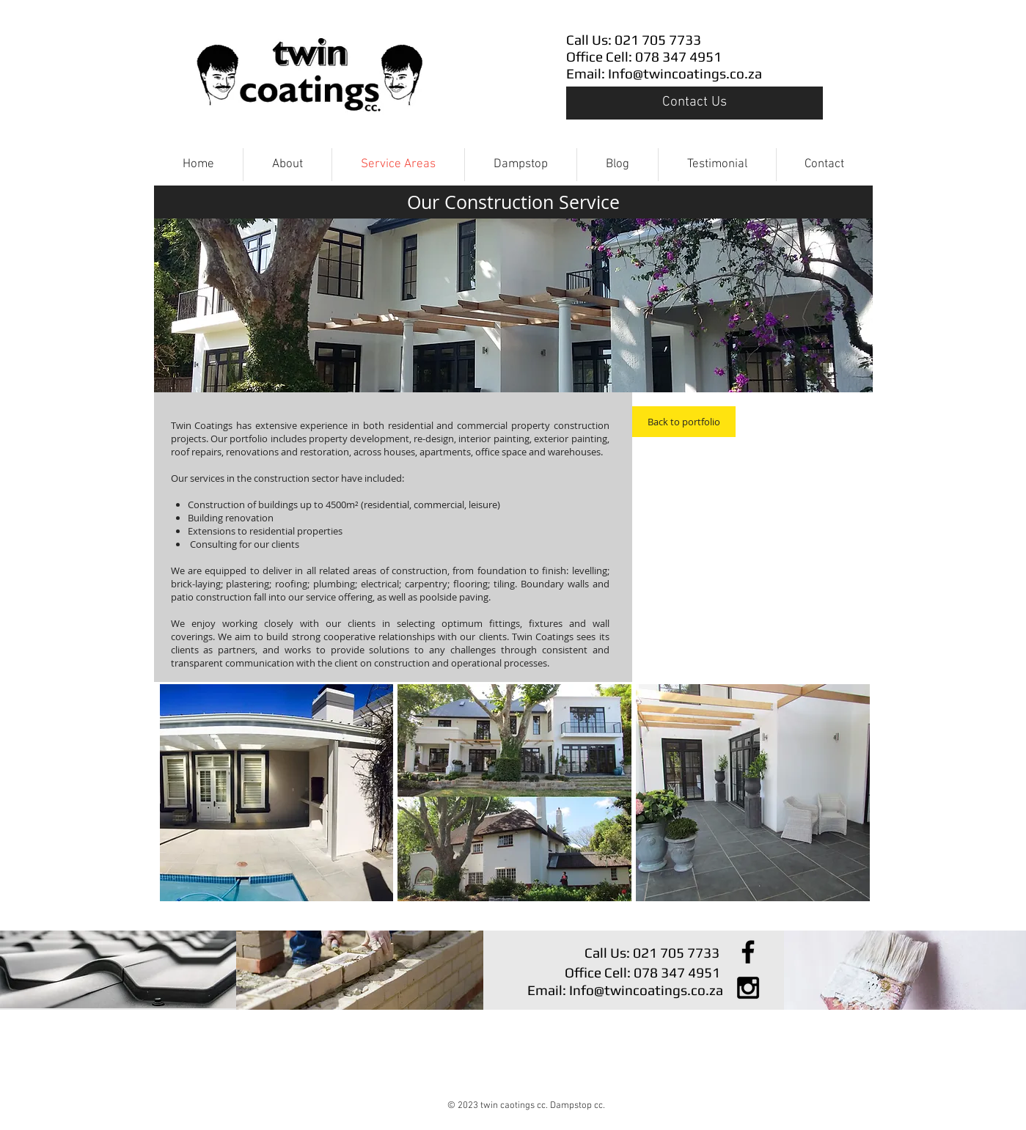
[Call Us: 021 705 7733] (654, 40)
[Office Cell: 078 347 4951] (654, 57)
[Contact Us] (694, 103)
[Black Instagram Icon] (748, 987)
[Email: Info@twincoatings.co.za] (664, 74)
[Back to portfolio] (684, 421)
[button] (277, 792)
